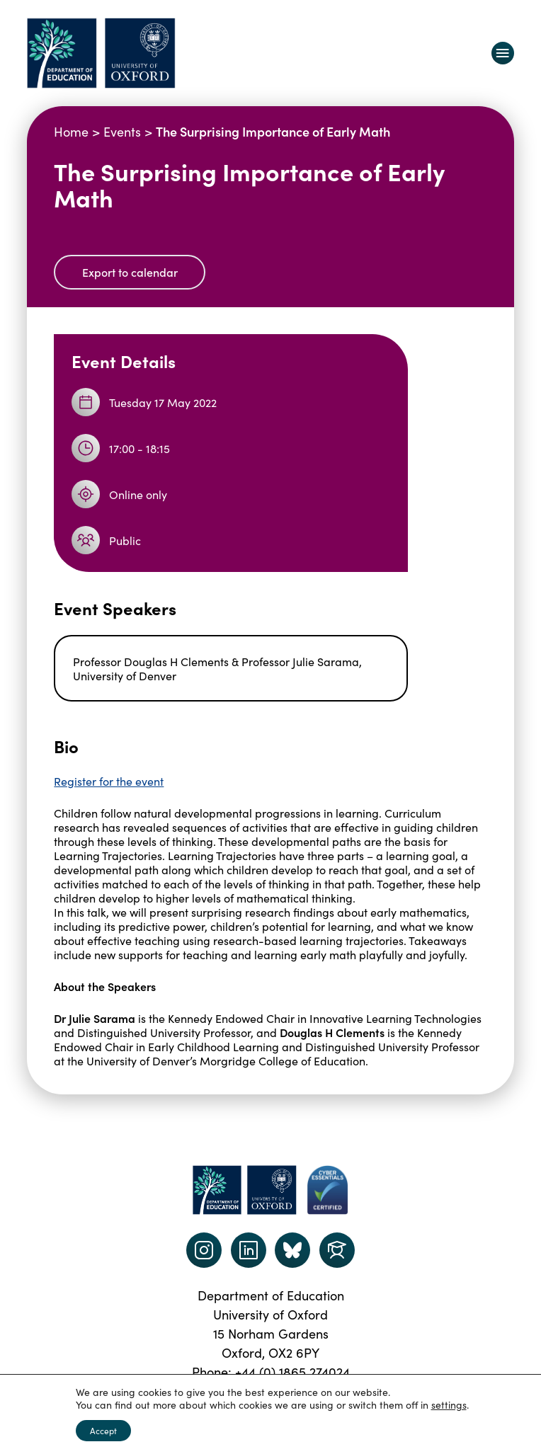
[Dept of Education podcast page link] (292, 1250)
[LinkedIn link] (248, 1250)
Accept (103, 1430)
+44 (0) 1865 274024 (292, 1371)
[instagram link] (204, 1250)
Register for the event (109, 781)
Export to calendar (130, 272)
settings (449, 1404)
